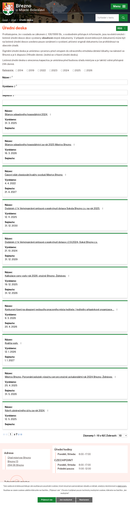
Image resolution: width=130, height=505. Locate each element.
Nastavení (84, 500)
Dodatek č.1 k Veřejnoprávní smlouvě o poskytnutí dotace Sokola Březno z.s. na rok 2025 (54, 208)
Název (6, 77)
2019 (31, 70)
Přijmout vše (46, 500)
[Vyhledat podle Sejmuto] (65, 102)
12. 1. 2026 (10, 351)
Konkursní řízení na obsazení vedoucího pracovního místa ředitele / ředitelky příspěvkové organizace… (62, 309)
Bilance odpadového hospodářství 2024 (28, 114)
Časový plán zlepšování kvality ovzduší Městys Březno (36, 174)
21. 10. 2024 (11, 250)
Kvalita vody (14, 343)
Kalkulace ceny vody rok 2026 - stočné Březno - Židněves (37, 275)
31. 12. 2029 (11, 259)
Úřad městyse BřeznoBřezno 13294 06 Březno (19, 461)
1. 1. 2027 (9, 360)
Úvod (5, 20)
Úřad (13, 20)
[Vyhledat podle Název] (65, 82)
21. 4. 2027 (11, 192)
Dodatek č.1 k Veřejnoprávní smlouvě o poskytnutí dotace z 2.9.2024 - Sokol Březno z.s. (51, 242)
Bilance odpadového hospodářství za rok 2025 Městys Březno (40, 144)
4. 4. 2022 (10, 183)
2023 (54, 70)
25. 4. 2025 (11, 385)
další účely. (122, 486)
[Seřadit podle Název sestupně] (12, 77)
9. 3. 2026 (10, 318)
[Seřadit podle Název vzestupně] (12, 76)
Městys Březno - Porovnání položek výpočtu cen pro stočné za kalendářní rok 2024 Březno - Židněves (61, 376)
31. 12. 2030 (11, 225)
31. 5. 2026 (11, 394)
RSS (122, 28)
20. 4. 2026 (11, 326)
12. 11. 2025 (11, 217)
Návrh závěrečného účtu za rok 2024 (27, 410)
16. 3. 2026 (11, 153)
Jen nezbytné (66, 500)
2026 (89, 70)
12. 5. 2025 (11, 419)
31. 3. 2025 (11, 123)
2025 (78, 70)
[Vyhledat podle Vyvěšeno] (65, 92)
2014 (20, 70)
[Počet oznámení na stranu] (122, 435)
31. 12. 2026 (11, 293)
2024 (66, 70)
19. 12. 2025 (11, 284)
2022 (43, 70)
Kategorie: (8, 70)
